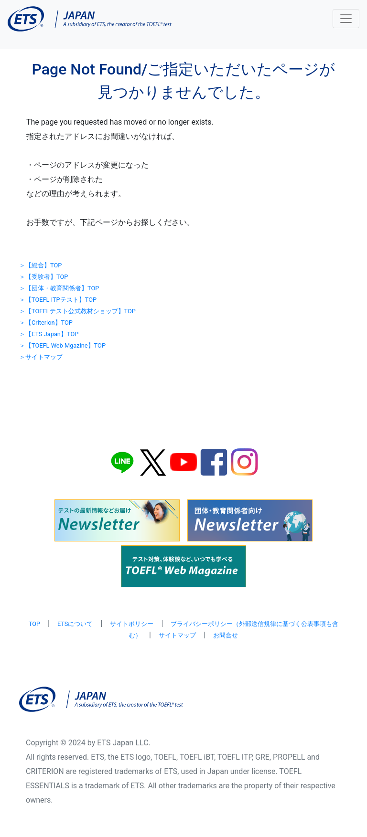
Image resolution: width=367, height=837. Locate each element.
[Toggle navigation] (346, 18)
